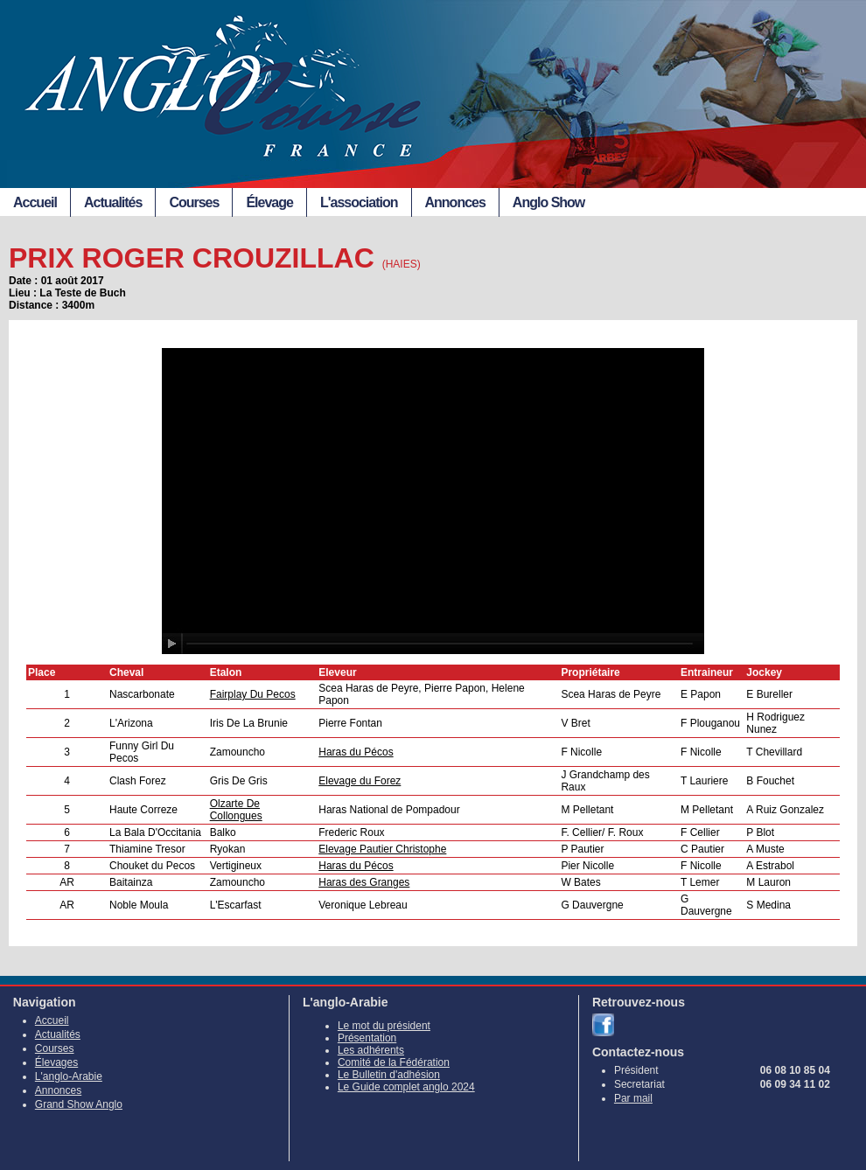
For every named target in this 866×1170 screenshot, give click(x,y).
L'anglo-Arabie (68, 1076)
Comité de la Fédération (394, 1062)
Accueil (35, 202)
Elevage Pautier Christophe (382, 849)
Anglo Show (548, 202)
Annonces (455, 202)
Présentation (367, 1038)
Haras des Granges (363, 882)
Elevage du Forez (359, 781)
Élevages (56, 1062)
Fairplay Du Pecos (253, 694)
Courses (194, 202)
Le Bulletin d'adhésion (389, 1075)
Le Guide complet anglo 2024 (406, 1087)
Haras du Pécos (355, 752)
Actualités (113, 202)
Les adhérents (371, 1050)
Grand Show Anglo (78, 1104)
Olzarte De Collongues (236, 809)
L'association (359, 202)
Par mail (633, 1098)
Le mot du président (384, 1026)
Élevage (269, 202)
